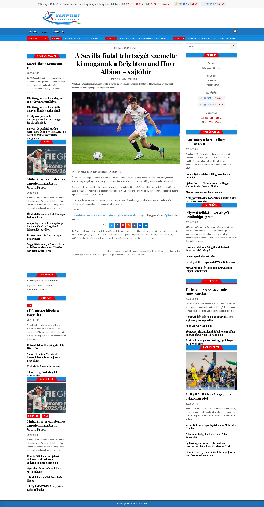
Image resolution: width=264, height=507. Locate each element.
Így (90, 234)
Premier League (152, 234)
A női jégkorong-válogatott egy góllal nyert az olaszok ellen (210, 342)
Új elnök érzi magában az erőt (43, 366)
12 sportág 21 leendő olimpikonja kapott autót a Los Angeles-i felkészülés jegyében (45, 226)
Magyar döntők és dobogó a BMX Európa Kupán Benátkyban (209, 269)
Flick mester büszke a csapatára (43, 312)
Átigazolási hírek (110, 231)
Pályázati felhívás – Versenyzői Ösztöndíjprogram (207, 214)
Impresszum (58, 31)
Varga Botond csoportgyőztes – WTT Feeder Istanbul (211, 426)
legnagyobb (125, 234)
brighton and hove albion (137, 231)
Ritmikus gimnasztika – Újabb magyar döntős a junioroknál (43, 108)
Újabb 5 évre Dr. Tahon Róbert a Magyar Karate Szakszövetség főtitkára (208, 184)
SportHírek (112, 238)
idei (86, 234)
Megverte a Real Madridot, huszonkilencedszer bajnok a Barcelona (43, 357)
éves (169, 231)
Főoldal (33, 31)
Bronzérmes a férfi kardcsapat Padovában (44, 236)
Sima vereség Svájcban (199, 326)
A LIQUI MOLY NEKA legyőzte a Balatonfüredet (45, 488)
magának (135, 234)
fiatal (74, 234)
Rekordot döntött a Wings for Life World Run (45, 346)
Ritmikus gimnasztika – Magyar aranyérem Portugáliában (44, 99)
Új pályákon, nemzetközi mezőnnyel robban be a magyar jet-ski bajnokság (45, 119)
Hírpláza (167, 215)
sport (104, 238)
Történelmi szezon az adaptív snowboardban (206, 291)
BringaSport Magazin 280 (200, 256)
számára (121, 238)
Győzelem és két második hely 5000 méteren (44, 470)
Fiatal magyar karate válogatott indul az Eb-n (208, 141)
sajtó (170, 234)
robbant (163, 234)
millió (142, 234)
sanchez (82, 238)
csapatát (153, 231)
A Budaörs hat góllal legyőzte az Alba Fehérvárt (206, 435)
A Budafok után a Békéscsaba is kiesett (44, 479)
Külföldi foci (127, 47)
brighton (122, 231)
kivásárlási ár (113, 234)
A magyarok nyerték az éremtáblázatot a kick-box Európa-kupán (211, 199)
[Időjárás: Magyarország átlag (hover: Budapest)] (199, 4)
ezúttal (175, 231)
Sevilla (90, 238)
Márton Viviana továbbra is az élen (205, 192)
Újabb (151, 238)
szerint (137, 238)
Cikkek (44, 31)
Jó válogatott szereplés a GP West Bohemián (210, 262)
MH (29, 305)
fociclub (80, 234)
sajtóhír (75, 238)
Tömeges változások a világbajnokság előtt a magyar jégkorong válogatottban (210, 333)
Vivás (45, 416)
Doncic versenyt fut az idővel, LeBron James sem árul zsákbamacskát (210, 453)
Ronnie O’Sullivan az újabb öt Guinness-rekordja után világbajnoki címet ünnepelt (43, 459)
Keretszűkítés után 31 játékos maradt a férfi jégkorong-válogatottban (209, 318)
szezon (144, 238)
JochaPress (33, 416)
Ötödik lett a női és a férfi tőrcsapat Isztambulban (46, 215)
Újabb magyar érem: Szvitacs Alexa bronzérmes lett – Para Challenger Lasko (209, 444)
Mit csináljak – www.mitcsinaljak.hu (42, 280)
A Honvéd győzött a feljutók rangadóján (42, 373)
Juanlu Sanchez (100, 234)
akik (83, 231)
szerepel (130, 238)
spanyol (97, 238)
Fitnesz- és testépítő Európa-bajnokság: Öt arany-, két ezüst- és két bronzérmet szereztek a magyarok (46, 133)
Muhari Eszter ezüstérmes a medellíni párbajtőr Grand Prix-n (46, 183)
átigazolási (97, 231)
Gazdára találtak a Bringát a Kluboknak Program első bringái (207, 248)
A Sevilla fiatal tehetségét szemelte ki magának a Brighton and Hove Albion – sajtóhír (126, 63)
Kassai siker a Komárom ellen (44, 65)
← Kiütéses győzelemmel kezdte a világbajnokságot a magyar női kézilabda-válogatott (107, 254)
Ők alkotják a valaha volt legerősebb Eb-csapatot (208, 175)
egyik (164, 231)
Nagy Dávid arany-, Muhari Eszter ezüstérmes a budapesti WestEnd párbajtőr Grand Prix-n (46, 247)
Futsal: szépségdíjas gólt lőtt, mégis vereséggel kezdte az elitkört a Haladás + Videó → (144, 251)
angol (88, 231)
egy (159, 231)
